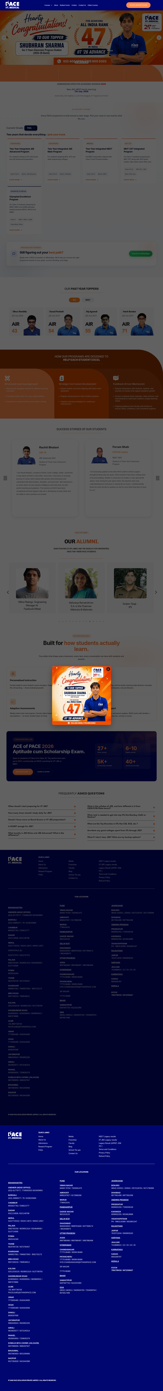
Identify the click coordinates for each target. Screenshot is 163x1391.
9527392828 (13, 1361)
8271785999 (149, 1188)
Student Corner (65, 5)
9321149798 (24, 1213)
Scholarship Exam (138, 5)
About (56, 5)
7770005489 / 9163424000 (19, 1308)
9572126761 (137, 1188)
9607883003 (13, 1354)
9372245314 (25, 1331)
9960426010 (13, 1323)
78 (23, 1198)
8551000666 (25, 1354)
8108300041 (25, 1279)
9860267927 (25, 1346)
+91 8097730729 (15, 1290)
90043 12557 (38, 1221)
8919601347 (132, 1222)
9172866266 (76, 1195)
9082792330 (13, 1229)
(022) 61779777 (14, 1190)
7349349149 (128, 1207)
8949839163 (128, 1233)
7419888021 (116, 1245)
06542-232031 (117, 1188)
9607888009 (13, 1346)
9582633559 (65, 1226)
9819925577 (13, 1331)
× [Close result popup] (108, 669)
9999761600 (76, 1226)
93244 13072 (26, 1221)
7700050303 (27, 1190)
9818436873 (66, 1229)
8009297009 (13, 1315)
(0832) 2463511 (66, 1290)
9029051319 (25, 1229)
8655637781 (13, 1206)
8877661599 (128, 1195)
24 (131, 1245)
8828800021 (36, 1279)
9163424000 (25, 1300)
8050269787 (116, 1257)
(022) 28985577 (14, 1198)
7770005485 (13, 1300)
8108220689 (31, 1198)
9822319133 (65, 1214)
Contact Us (82, 5)
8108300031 (13, 1279)
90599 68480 (77, 1252)
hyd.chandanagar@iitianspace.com (78, 1262)
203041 (128, 1188)
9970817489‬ (65, 1293)
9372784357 (25, 1247)
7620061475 (77, 1188)
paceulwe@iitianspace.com (22, 1293)
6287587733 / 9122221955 (70, 1283)
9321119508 (13, 1213)
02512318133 (13, 1272)
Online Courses (93, 5)
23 (127, 1245)
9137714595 (13, 1232)
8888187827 (65, 1195)
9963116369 (120, 1222)
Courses (47, 5)
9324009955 (38, 1190)
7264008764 (91, 1290)
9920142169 (13, 1239)
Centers (74, 5)
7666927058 (25, 1254)
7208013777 (24, 1206)
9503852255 (25, 1323)
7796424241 (65, 1203)
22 (124, 1245)
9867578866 (13, 1282)
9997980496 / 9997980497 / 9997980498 (76, 1241)
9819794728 (13, 1247)
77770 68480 (65, 1252)
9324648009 (36, 1229)
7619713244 (116, 1233)
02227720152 (13, 1221)
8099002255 (116, 1207)
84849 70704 (65, 1188)
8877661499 (116, 1195)
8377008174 (88, 1226)
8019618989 (128, 1214)
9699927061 (13, 1254)
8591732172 (37, 1254)
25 (135, 1245)
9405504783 (79, 1290)
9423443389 (25, 1361)
